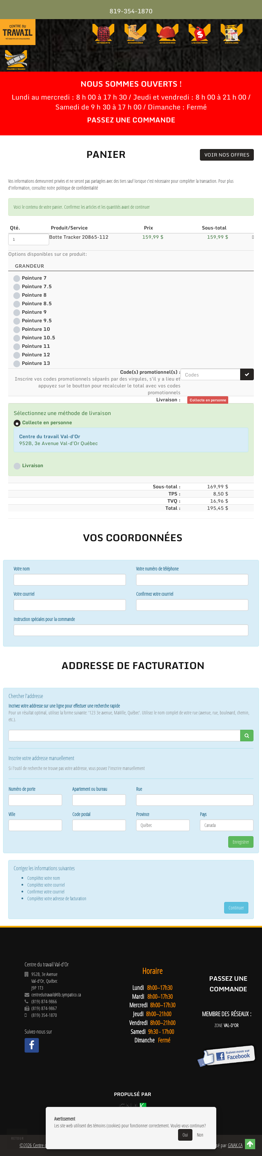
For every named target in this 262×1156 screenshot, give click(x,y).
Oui (185, 1134)
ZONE (226, 1025)
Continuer (236, 907)
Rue (139, 789)
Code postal (81, 814)
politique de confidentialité (77, 187)
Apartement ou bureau (89, 789)
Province (142, 814)
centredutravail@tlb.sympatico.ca (56, 994)
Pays (203, 814)
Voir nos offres (226, 155)
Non (200, 1134)
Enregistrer (241, 842)
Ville (12, 814)
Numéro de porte (22, 789)
